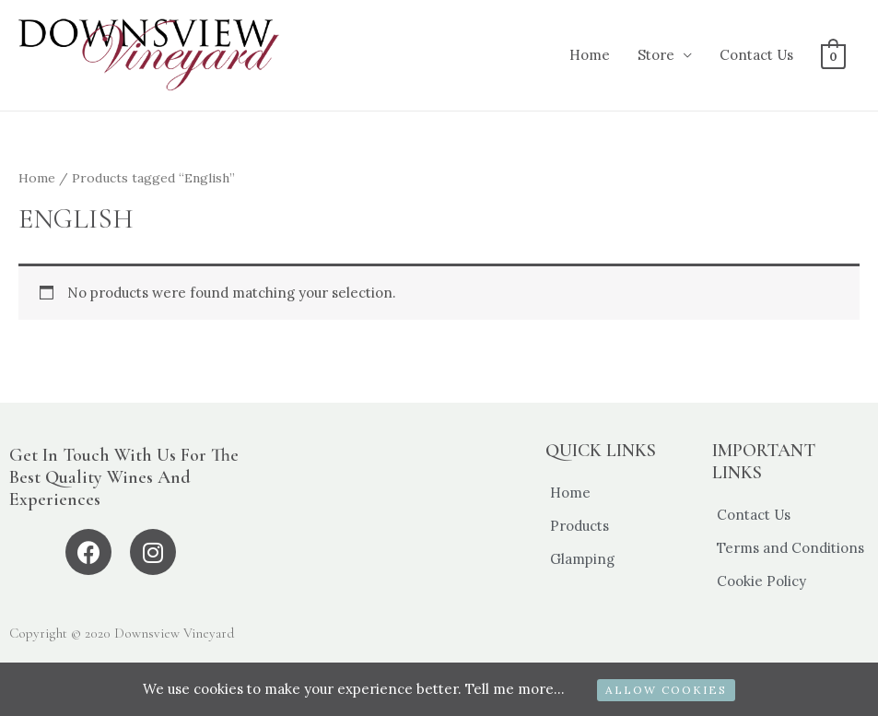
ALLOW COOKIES (666, 690)
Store (656, 55)
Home (589, 55)
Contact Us (756, 55)
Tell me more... (515, 689)
